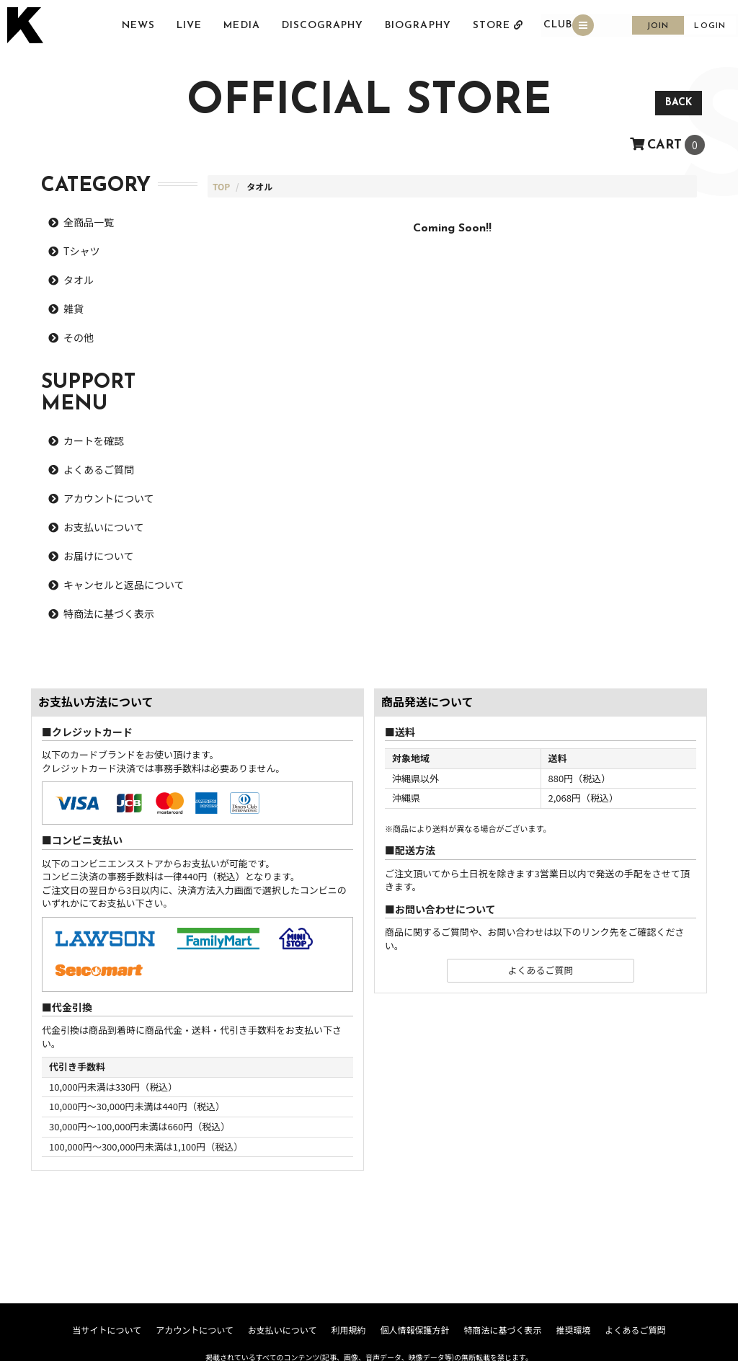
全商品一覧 (88, 222)
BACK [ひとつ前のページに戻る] (678, 102)
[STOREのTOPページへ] (221, 186)
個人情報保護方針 (414, 1330)
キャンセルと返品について (123, 584)
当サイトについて (106, 1330)
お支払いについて (103, 527)
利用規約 (348, 1330)
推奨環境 (573, 1330)
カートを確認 (93, 440)
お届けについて (98, 556)
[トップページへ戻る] (27, 26)
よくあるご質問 (98, 469)
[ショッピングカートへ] (667, 142)
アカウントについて (108, 498)
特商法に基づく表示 (108, 613)
